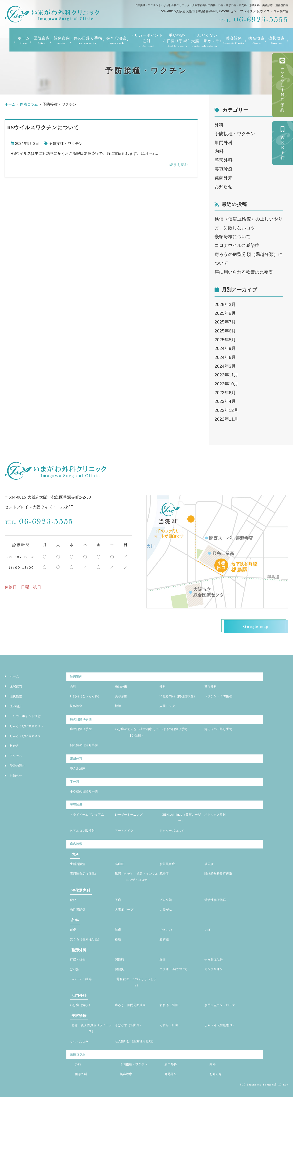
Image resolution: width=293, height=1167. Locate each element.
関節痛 (121, 1008)
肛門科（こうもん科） (90, 701)
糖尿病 (210, 896)
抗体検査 (78, 720)
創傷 (74, 976)
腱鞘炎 (121, 1019)
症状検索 (276, 40)
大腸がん (167, 954)
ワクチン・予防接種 (222, 701)
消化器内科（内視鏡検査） (181, 705)
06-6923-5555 (39, 521)
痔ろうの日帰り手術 (222, 745)
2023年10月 (226, 383)
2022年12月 (226, 410)
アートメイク (127, 860)
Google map (252, 627)
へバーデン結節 (84, 1030)
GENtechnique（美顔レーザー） (181, 845)
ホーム (24, 40)
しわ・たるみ (82, 1099)
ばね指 (76, 1019)
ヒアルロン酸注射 (86, 860)
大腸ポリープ (127, 954)
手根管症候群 (216, 1008)
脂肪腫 (165, 987)
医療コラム (80, 1121)
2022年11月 (226, 419)
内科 (219, 151)
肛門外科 (224, 142)
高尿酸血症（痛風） (88, 907)
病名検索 (256, 40)
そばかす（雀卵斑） (133, 1080)
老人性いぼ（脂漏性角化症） (136, 1103)
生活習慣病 (80, 896)
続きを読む (176, 165)
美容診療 (224, 169)
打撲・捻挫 (80, 1008)
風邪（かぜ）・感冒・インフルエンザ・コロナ (136, 914)
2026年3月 (225, 304)
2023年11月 (226, 374)
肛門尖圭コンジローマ (224, 1059)
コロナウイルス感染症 (237, 245)
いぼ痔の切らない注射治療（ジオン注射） (136, 749)
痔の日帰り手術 (88, 40)
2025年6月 (225, 330)
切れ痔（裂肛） (173, 1059)
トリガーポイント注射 (146, 40)
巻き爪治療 (116, 40)
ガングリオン (216, 1019)
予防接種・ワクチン (66, 144)
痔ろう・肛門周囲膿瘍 (135, 1059)
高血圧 (121, 896)
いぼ (208, 976)
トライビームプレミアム (91, 845)
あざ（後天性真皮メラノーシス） (91, 1084)
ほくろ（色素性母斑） (90, 987)
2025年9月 (225, 313)
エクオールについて (177, 1019)
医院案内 (42, 40)
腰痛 (163, 1008)
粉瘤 (119, 987)
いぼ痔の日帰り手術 (177, 745)
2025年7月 (225, 321)
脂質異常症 (169, 896)
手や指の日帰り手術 (177, 40)
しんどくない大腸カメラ (32, 727)
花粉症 (165, 907)
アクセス (18, 757)
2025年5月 (225, 339)
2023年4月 (225, 401)
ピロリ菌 (167, 943)
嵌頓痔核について (232, 236)
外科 (219, 124)
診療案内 (62, 40)
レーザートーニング (133, 841)
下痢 (119, 943)
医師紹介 (18, 707)
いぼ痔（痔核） (84, 1059)
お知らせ (224, 186)
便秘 (74, 943)
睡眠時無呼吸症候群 (222, 907)
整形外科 (224, 160)
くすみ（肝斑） (173, 1080)
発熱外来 (224, 177)
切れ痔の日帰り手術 (88, 764)
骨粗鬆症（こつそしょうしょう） (136, 1034)
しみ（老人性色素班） (224, 1080)
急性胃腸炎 (80, 954)
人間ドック (169, 720)
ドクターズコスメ (175, 860)
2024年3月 (225, 366)
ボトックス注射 (218, 841)
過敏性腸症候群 (218, 943)
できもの (167, 976)
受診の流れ (20, 767)
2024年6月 (225, 357)
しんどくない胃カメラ (30, 737)
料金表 (16, 747)
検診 (119, 720)
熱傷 (119, 976)
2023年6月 (225, 392)
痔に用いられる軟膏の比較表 (244, 272)
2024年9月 (225, 348)
